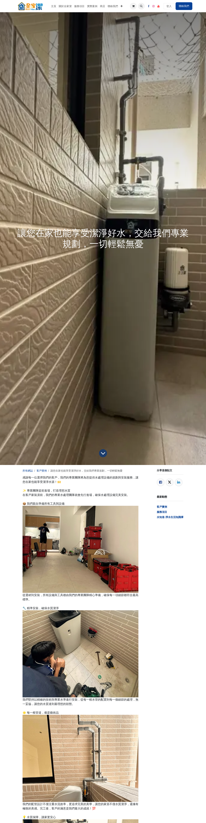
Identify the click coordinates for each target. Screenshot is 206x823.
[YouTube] (158, 6)
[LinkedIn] (179, 482)
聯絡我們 (184, 6)
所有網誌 (28, 470)
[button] (141, 6)
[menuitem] (53, 6)
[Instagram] (153, 6)
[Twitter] (169, 482)
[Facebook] (148, 6)
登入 (169, 6)
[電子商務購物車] (133, 6)
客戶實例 (42, 470)
